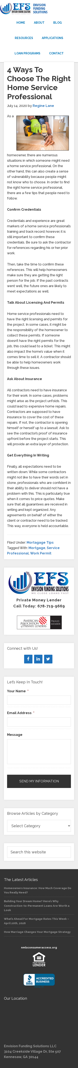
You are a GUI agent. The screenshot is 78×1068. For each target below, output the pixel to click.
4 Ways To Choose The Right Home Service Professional (39, 83)
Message (14, 735)
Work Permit (40, 553)
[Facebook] (28, 659)
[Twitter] (48, 659)
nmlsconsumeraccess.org (39, 947)
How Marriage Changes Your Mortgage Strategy (37, 931)
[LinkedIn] (38, 659)
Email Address (20, 713)
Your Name (17, 691)
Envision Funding (39, 8)
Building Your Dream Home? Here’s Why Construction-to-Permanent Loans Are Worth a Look (36, 905)
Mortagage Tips (40, 542)
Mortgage (36, 548)
